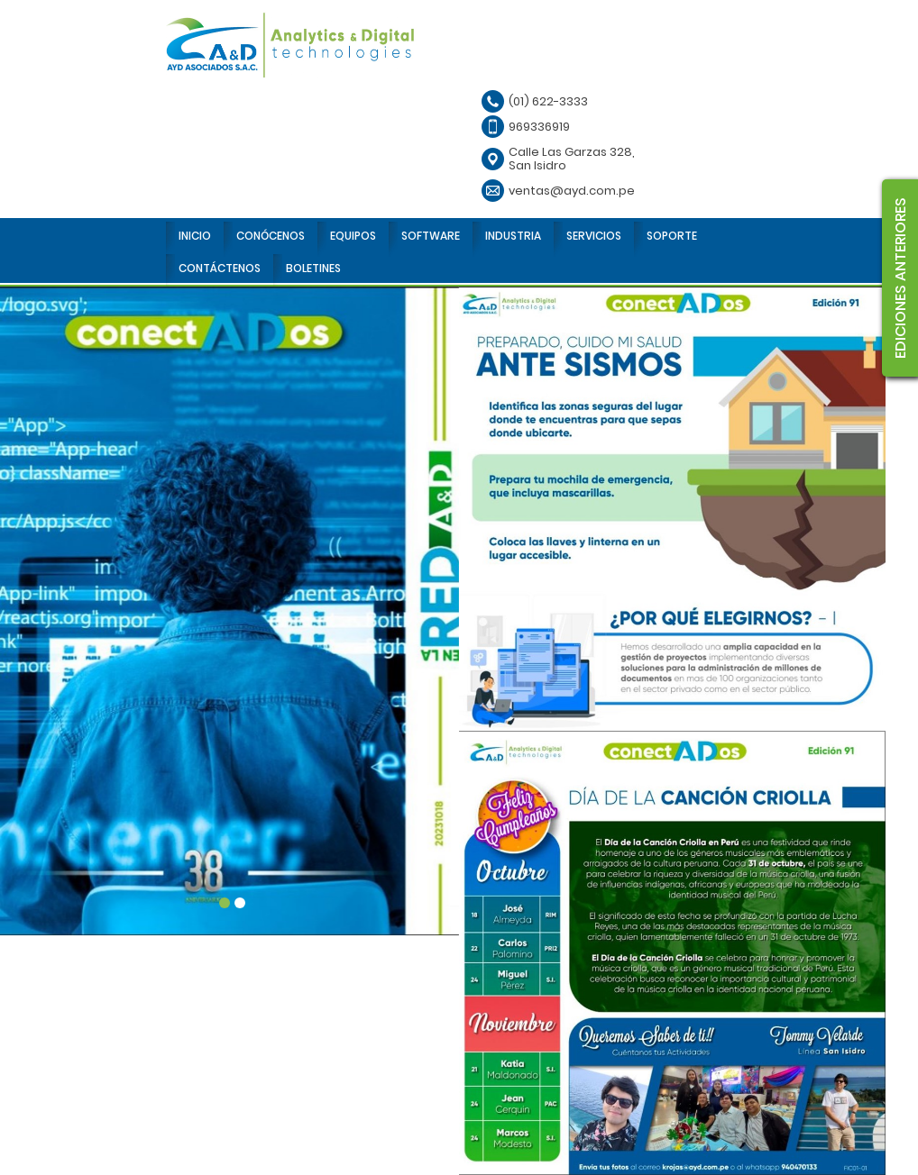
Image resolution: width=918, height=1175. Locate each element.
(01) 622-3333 (548, 101)
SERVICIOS (593, 235)
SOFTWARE (430, 235)
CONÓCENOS (270, 235)
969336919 (539, 126)
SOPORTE (672, 235)
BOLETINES (313, 268)
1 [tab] (224, 902)
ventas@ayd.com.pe (572, 190)
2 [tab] (239, 902)
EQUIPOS (353, 235)
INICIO (195, 235)
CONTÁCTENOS (220, 268)
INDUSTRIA (513, 235)
